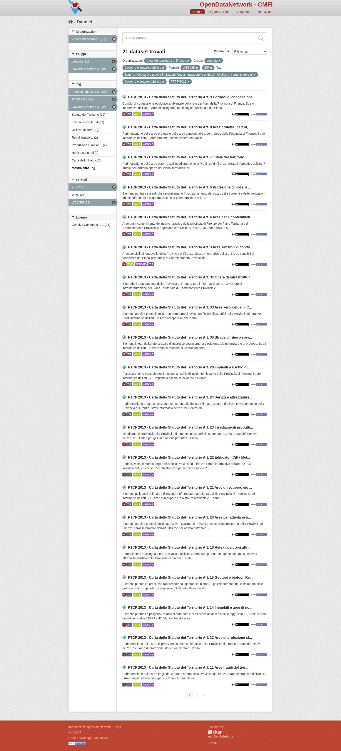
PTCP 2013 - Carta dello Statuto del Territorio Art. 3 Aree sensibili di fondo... (190, 247)
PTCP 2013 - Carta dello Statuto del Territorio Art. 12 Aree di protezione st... (190, 637)
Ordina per (221, 51)
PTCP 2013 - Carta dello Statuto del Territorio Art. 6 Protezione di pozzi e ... (189, 187)
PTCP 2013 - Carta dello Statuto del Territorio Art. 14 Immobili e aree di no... (190, 607)
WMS (137, 114)
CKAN (214, 732)
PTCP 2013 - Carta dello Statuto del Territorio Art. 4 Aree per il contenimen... (190, 217)
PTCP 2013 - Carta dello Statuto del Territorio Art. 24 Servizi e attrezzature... (190, 397)
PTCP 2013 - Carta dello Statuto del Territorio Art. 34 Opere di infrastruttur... (190, 277)
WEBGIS (148, 114)
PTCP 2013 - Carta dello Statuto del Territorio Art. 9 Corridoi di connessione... (191, 97)
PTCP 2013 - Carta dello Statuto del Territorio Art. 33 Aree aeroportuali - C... (190, 307)
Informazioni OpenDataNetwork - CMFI (94, 727)
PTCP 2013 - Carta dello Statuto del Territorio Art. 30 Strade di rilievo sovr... (190, 337)
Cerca (197, 12)
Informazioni (264, 12)
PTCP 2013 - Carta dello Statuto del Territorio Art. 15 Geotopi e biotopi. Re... (190, 577)
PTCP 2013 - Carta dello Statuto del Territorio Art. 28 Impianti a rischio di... (189, 367)
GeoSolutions (223, 736)
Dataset (84, 21)
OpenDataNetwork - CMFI (236, 4)
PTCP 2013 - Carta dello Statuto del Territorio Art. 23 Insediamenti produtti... (190, 427)
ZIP (129, 114)
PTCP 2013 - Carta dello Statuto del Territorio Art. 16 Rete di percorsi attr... (189, 547)
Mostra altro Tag (83, 168)
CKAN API (75, 732)
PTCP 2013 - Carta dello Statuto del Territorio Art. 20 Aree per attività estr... (189, 517)
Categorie (242, 12)
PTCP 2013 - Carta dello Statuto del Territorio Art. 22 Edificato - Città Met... (189, 457)
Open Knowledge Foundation (88, 738)
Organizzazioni (218, 12)
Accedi (212, 743)
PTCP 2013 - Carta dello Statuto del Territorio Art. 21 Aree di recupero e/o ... (190, 487)
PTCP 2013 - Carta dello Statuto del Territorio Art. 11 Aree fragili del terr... (188, 667)
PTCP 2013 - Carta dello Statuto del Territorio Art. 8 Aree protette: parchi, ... (190, 127)
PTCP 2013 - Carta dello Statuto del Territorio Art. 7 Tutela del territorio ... (188, 157)
